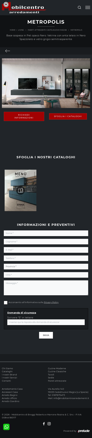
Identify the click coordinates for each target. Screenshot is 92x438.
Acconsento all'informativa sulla (34, 302)
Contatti (6, 380)
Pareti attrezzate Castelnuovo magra (47, 30)
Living (21, 30)
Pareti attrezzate (57, 380)
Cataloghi (7, 371)
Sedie (51, 377)
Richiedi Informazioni (24, 116)
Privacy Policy (51, 302)
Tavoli (51, 374)
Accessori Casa (10, 392)
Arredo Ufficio (9, 398)
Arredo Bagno (9, 395)
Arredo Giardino (10, 401)
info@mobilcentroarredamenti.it (71, 398)
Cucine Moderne (57, 368)
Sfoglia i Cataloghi (68, 116)
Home (12, 30)
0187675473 (58, 395)
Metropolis (76, 30)
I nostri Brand (9, 374)
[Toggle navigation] (87, 7)
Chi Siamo (7, 368)
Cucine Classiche (57, 371)
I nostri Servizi (9, 377)
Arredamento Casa (12, 389)
